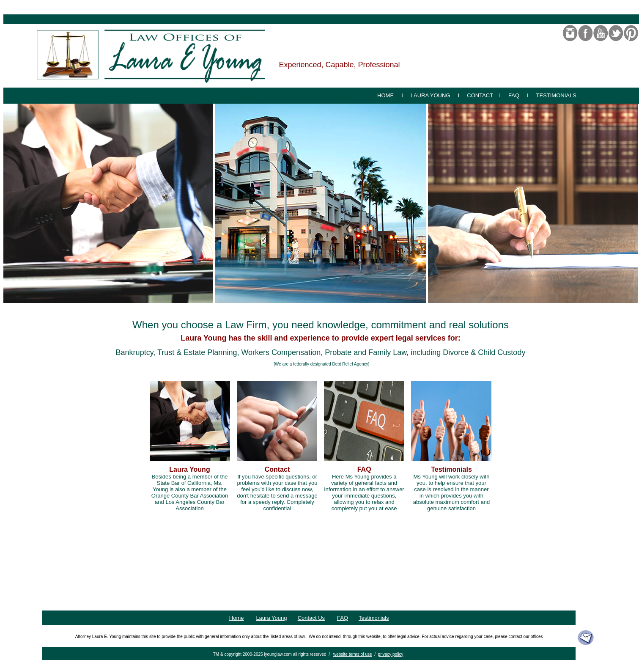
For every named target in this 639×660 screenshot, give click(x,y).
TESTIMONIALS (556, 95)
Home (236, 618)
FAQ (513, 95)
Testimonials (374, 618)
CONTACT (480, 95)
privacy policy (390, 654)
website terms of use (352, 654)
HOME (385, 95)
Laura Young (271, 618)
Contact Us (311, 618)
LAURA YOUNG (430, 95)
